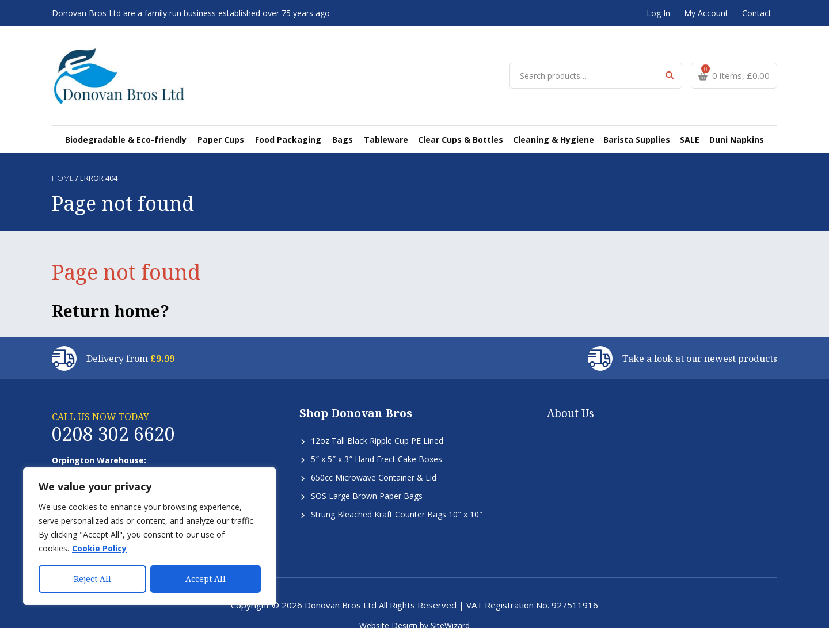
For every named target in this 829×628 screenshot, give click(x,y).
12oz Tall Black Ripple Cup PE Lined (377, 427)
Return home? (110, 298)
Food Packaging (291, 125)
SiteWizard (450, 612)
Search (669, 69)
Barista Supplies (632, 125)
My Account (706, 12)
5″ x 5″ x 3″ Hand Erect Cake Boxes (376, 445)
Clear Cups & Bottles (458, 125)
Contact (756, 12)
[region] (149, 536)
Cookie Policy (99, 548)
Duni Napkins (729, 125)
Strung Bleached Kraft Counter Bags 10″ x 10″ (396, 501)
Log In (658, 12)
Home (63, 164)
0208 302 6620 (113, 420)
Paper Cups (226, 125)
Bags (343, 125)
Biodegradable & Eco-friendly (133, 125)
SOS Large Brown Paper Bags (367, 482)
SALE (683, 125)
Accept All (205, 578)
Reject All (92, 578)
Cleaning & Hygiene (549, 125)
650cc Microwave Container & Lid (373, 464)
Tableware (384, 125)
